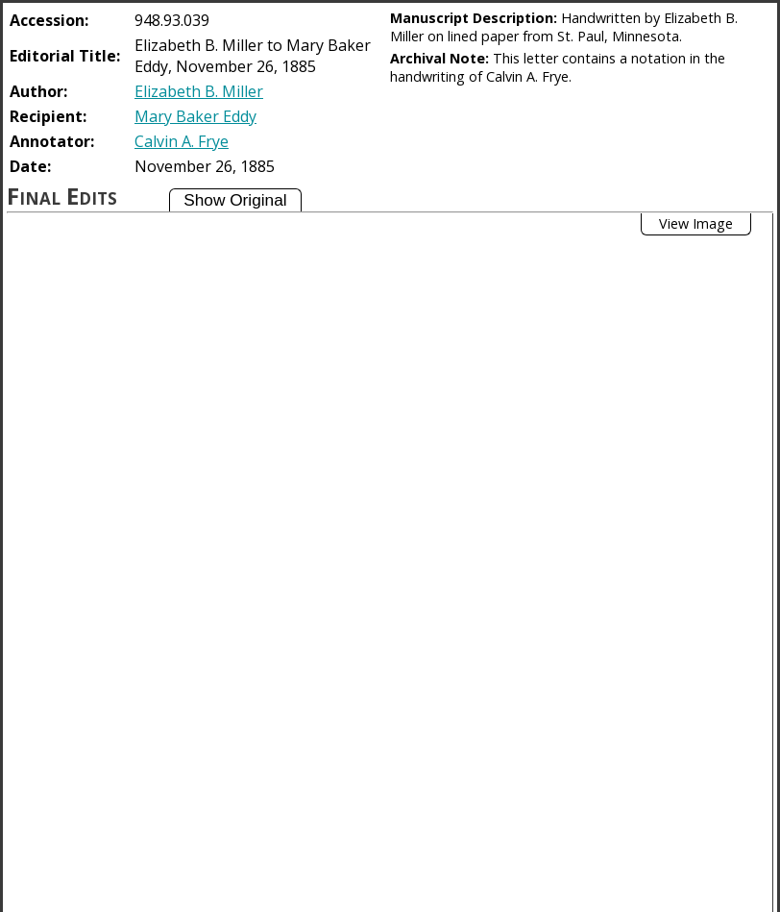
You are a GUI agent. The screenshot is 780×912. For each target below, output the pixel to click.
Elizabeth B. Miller (198, 91)
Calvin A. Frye (181, 141)
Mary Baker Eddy (195, 116)
